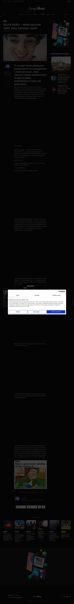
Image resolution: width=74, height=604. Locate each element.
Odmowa (18, 311)
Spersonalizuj (37, 311)
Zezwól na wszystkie (56, 311)
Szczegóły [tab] (37, 295)
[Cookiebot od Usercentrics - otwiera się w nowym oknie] (59, 292)
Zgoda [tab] (17, 295)
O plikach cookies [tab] (56, 295)
